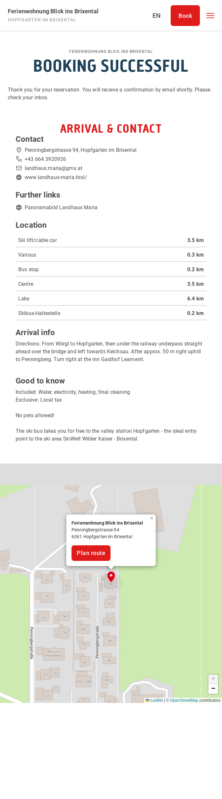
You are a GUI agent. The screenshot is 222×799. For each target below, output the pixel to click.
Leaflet (154, 700)
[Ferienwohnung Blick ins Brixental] (53, 15)
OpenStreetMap (184, 700)
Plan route (91, 553)
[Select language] (156, 15)
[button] (210, 15)
